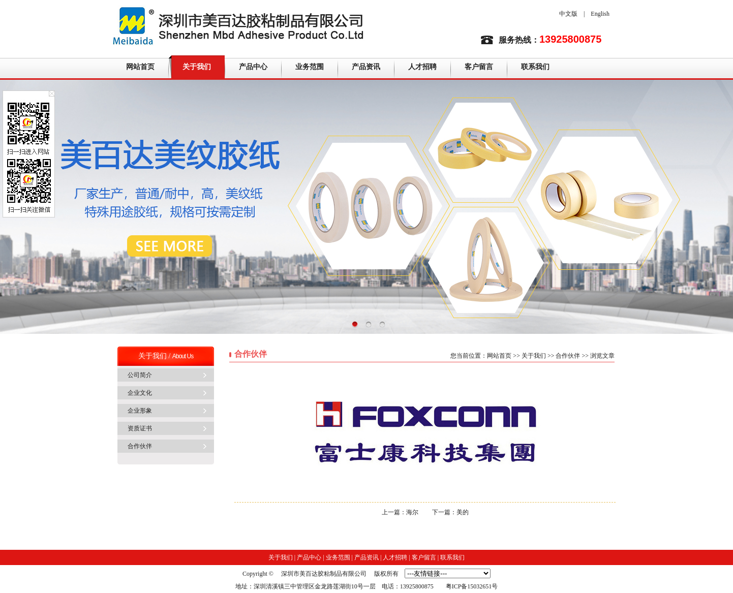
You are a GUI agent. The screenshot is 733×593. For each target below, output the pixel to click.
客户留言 (479, 67)
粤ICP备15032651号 (472, 586)
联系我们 (535, 67)
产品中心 (253, 67)
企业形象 (140, 410)
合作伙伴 (140, 446)
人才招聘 (422, 67)
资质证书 (140, 428)
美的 (462, 512)
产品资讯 (366, 67)
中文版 (568, 13)
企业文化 (140, 392)
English (600, 13)
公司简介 (140, 375)
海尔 (412, 512)
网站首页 (140, 67)
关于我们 (196, 67)
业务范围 (309, 67)
